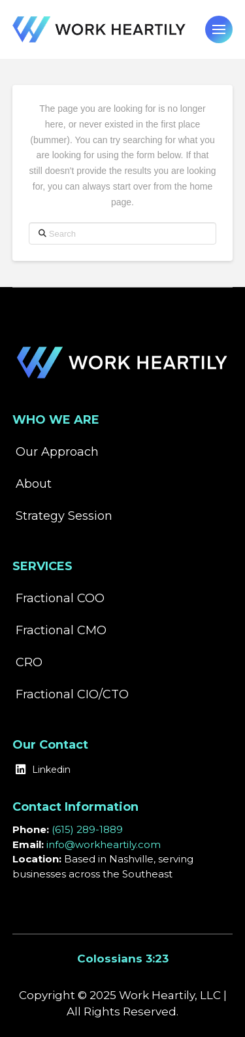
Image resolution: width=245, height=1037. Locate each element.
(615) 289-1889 (87, 829)
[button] (219, 29)
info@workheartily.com (103, 844)
